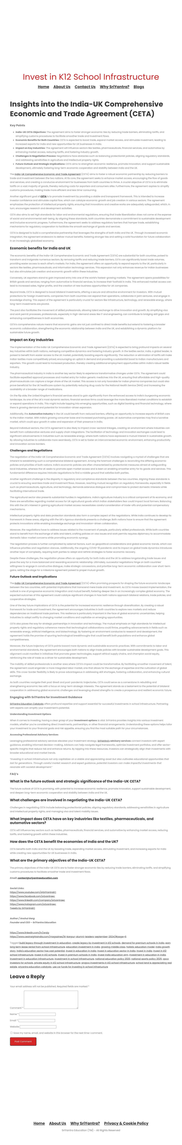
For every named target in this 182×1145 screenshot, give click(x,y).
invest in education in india (81, 951)
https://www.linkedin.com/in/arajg (29, 932)
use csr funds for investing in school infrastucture (80, 966)
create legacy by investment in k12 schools (96, 943)
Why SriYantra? (114, 86)
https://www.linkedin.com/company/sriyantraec (37, 900)
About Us (62, 86)
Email (14, 1023)
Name (14, 1017)
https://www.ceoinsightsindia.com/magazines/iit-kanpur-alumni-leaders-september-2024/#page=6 (68, 936)
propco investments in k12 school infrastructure (108, 962)
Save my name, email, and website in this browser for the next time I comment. (58, 1036)
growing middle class (113, 947)
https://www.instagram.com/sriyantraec (33, 904)
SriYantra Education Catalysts (27, 704)
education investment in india (83, 947)
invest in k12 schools (46, 954)
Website (14, 1030)
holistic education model (140, 947)
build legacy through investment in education (45, 943)
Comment (16, 1011)
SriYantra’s (104, 741)
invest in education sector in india (116, 951)
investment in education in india (147, 954)
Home (43, 86)
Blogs (139, 86)
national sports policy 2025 (146, 958)
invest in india (144, 951)
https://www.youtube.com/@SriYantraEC (33, 892)
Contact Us (85, 86)
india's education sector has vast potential (41, 951)
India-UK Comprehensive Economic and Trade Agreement (48, 174)
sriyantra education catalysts (34, 966)
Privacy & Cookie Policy (126, 1126)
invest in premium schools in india (77, 954)
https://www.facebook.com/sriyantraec (32, 896)
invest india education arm (113, 954)
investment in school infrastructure (74, 958)
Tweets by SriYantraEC (22, 908)
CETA (43, 196)
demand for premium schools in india (143, 943)
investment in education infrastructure (32, 958)
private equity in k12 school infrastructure (57, 962)
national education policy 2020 (112, 958)
